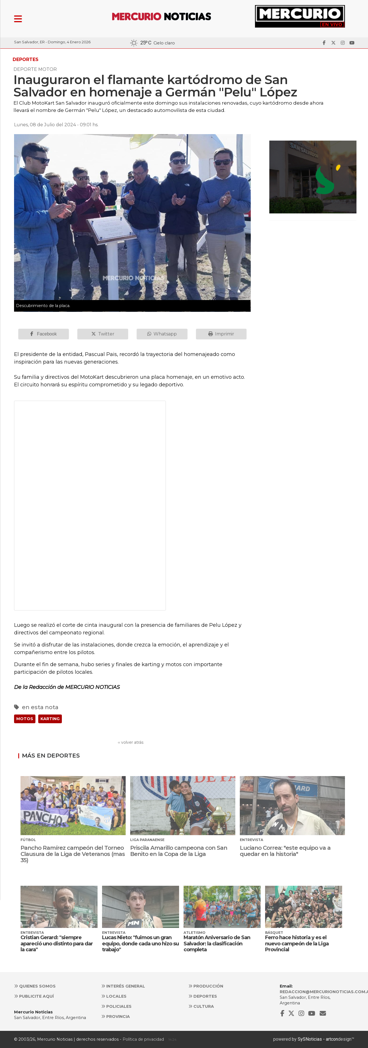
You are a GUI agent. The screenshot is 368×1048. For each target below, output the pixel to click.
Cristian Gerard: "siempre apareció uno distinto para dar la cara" (57, 943)
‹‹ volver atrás (130, 742)
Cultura (201, 1006)
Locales (114, 996)
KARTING (50, 718)
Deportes (202, 996)
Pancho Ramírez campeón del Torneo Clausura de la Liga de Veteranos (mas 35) (73, 854)
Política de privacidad (143, 1039)
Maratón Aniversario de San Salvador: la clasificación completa (217, 943)
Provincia (115, 1016)
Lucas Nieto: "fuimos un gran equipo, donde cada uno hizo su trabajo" (140, 943)
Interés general (123, 986)
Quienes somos (35, 986)
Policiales (116, 1006)
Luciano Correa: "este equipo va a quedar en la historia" (285, 851)
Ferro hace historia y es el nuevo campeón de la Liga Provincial (297, 943)
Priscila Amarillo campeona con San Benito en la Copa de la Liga (178, 851)
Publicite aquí (34, 996)
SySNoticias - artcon (318, 1039)
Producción (205, 986)
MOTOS (24, 718)
